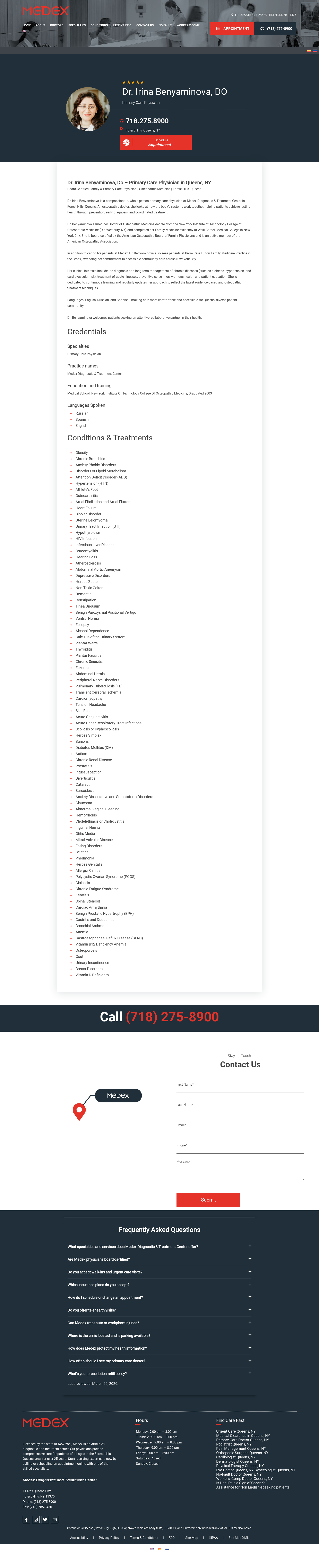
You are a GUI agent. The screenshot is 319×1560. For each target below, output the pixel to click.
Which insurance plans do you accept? (98, 1285)
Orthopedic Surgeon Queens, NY (242, 1453)
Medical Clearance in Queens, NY (243, 1435)
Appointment (236, 28)
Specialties (77, 25)
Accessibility (79, 1538)
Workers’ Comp (188, 25)
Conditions (99, 25)
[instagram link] (36, 1519)
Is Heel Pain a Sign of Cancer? (240, 1483)
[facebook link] (26, 1519)
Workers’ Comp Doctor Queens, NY (244, 1478)
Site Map (191, 1538)
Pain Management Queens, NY (241, 1448)
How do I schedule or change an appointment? (105, 1297)
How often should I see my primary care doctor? (106, 1361)
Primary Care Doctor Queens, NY (242, 1440)
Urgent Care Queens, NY (236, 1431)
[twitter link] (45, 1519)
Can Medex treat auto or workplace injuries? (103, 1323)
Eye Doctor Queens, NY (235, 1470)
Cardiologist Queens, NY (236, 1457)
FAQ (172, 1538)
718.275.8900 (147, 121)
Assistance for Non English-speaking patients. (253, 1487)
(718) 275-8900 (279, 28)
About (40, 25)
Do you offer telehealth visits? (92, 1310)
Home (27, 25)
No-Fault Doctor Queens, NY (239, 1474)
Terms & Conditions (144, 1538)
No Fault (165, 25)
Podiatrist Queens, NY (234, 1444)
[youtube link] (54, 1519)
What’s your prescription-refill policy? (97, 1374)
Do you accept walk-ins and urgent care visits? (105, 1272)
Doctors (56, 25)
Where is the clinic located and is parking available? (109, 1335)
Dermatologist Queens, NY (237, 1461)
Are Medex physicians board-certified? (99, 1259)
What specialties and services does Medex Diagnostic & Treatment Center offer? (133, 1247)
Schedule (159, 142)
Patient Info (122, 25)
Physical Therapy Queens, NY (240, 1466)
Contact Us (145, 25)
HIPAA (213, 1538)
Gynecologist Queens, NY (275, 1470)
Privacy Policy (109, 1538)
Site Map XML (239, 1538)
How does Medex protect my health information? (107, 1348)
